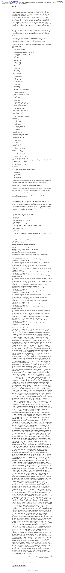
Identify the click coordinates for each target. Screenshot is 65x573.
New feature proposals (10, 1)
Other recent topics (19, 566)
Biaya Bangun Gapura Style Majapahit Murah (39, 556)
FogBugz (36, 570)
